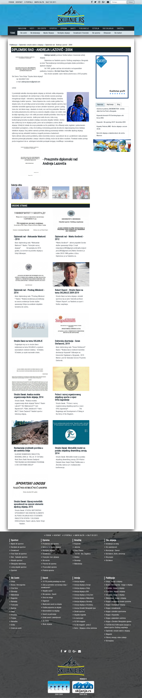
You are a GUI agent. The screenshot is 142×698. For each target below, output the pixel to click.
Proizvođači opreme (49, 567)
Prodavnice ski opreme (50, 544)
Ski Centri (42, 28)
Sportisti (13, 570)
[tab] (100, 105)
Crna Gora (13, 588)
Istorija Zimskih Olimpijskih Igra (84, 608)
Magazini (108, 634)
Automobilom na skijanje (50, 611)
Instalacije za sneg (111, 544)
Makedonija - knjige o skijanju (115, 598)
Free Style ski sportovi (18, 554)
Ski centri (23, 33)
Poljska (12, 618)
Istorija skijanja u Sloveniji (82, 601)
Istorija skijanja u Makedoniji (83, 598)
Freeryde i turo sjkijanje (50, 557)
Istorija (95, 28)
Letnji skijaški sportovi (17, 567)
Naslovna (22, 28)
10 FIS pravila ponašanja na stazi (53, 581)
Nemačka (13, 621)
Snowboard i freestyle (81, 33)
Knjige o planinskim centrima (115, 618)
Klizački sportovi (15, 560)
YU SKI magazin (79, 621)
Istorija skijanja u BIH (81, 591)
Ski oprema (96, 33)
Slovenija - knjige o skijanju (114, 595)
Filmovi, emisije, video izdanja (115, 637)
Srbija (12, 581)
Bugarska (13, 598)
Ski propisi (108, 557)
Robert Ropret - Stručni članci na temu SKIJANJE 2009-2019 (69, 291)
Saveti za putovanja (48, 614)
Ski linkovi (108, 560)
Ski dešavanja (35, 33)
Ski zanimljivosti (110, 547)
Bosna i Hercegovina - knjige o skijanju (118, 585)
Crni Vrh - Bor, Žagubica (81, 554)
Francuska (13, 605)
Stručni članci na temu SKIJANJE (28, 341)
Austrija (12, 608)
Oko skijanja (108, 28)
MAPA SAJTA (39, 2)
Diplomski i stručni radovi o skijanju (31, 45)
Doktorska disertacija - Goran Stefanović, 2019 (67, 342)
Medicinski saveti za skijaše (51, 604)
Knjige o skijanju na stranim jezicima (117, 601)
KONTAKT (19, 2)
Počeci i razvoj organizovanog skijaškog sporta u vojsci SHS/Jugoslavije (68, 397)
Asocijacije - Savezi (112, 550)
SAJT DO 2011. (51, 2)
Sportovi (53, 28)
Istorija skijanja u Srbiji (81, 588)
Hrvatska (13, 615)
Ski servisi (45, 560)
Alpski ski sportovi (16, 544)
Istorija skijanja (79, 581)
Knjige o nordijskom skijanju (114, 605)
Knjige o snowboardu (112, 608)
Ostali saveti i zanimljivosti (51, 617)
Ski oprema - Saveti (48, 594)
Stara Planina (78, 550)
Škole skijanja (46, 624)
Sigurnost (45, 601)
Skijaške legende (79, 615)
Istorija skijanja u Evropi (82, 585)
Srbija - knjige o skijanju (113, 581)
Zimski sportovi (79, 611)
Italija (12, 611)
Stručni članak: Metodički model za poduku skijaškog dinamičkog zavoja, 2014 (71, 451)
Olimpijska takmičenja (17, 564)
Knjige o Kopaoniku (111, 615)
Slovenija (76, 560)
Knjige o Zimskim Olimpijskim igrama (117, 621)
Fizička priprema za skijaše (51, 607)
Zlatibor (76, 557)
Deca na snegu (47, 597)
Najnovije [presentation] (100, 104)
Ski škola (45, 621)
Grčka (12, 625)
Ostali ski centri (15, 628)
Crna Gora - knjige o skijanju (114, 591)
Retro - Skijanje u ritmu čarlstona (85, 628)
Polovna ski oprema (48, 564)
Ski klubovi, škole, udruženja (114, 554)
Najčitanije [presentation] (110, 104)
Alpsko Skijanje (48, 33)
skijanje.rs (83, 679)
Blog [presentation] (118, 104)
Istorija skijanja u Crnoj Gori (83, 595)
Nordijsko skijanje (63, 33)
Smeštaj (120, 28)
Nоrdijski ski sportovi (17, 547)
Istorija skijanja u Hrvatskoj (83, 605)
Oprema (63, 28)
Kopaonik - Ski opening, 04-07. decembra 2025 (111, 122)
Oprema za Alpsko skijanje (51, 547)
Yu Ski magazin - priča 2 (82, 625)
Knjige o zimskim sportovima (115, 611)
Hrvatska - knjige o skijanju (114, 588)
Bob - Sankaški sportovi (18, 557)
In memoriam (78, 618)
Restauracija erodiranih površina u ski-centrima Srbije (28, 449)
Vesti (32, 28)
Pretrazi (131, 2)
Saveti (73, 28)
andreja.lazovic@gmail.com (30, 82)
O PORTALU (28, 2)
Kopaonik (77, 544)
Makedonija (77, 564)
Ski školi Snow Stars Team (64, 71)
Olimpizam (107, 33)
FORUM (11, 2)
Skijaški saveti (46, 591)
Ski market (118, 33)
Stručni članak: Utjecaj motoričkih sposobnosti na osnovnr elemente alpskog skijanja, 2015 (28, 504)
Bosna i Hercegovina (17, 585)
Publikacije (84, 28)
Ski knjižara (109, 641)
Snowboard (14, 550)
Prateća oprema (47, 570)
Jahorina (76, 547)
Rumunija (13, 601)
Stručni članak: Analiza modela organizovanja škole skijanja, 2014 (28, 396)
